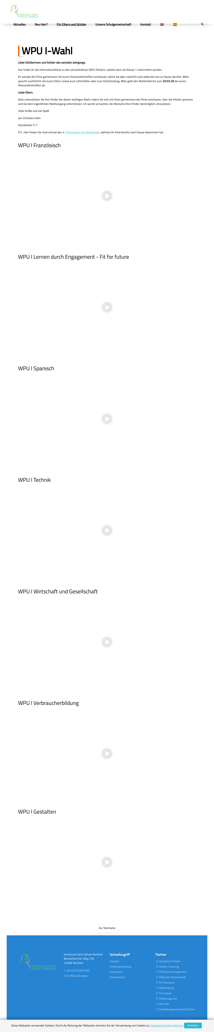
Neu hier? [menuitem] (43, 24)
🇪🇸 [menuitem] (177, 24)
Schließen (193, 1025)
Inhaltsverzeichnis (120, 966)
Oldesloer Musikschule (172, 977)
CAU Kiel (164, 1004)
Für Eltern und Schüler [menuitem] (74, 24)
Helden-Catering (169, 966)
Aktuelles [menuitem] (22, 24)
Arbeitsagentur (168, 998)
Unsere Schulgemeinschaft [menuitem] (116, 24)
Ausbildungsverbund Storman (177, 1009)
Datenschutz (117, 977)
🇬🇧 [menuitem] (165, 24)
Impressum (116, 972)
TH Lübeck (165, 993)
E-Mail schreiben (77, 976)
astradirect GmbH (169, 961)
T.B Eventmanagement (172, 972)
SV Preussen (166, 982)
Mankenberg (166, 988)
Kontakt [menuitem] (148, 24)
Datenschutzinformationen (167, 1025)
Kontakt (114, 961)
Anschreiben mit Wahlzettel (82, 132)
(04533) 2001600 (78, 970)
